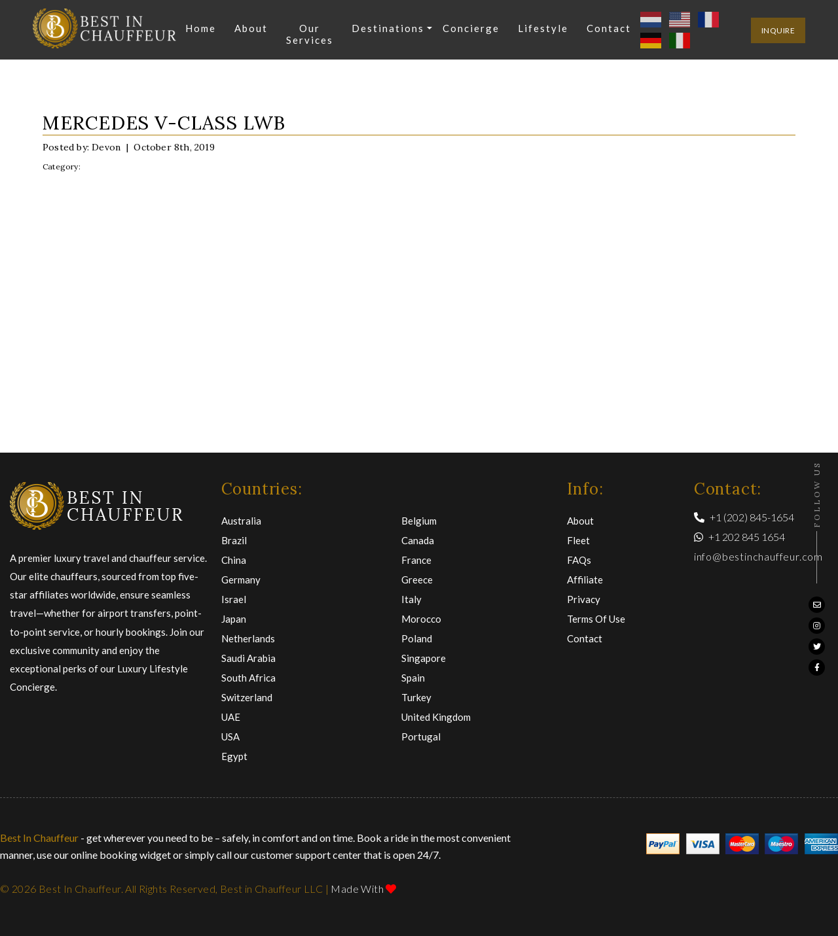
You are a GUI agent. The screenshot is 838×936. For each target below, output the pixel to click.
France (416, 560)
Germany (241, 579)
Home (200, 28)
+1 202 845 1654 (739, 536)
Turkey (416, 697)
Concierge (471, 28)
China (233, 560)
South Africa (248, 678)
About (251, 28)
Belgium (419, 521)
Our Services (309, 34)
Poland (416, 638)
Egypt (234, 756)
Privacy (583, 599)
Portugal (421, 736)
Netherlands (248, 638)
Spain (413, 678)
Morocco (421, 619)
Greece (417, 579)
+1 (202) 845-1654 (744, 517)
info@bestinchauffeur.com (758, 556)
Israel (233, 599)
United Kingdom (436, 717)
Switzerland (246, 697)
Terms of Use (596, 619)
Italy (411, 599)
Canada (417, 540)
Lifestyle (543, 28)
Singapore (423, 658)
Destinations (388, 28)
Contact (609, 28)
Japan (233, 619)
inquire (778, 30)
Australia (241, 521)
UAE (230, 717)
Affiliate (585, 579)
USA (230, 736)
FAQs (579, 560)
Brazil (234, 540)
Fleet (578, 540)
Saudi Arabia (248, 658)
